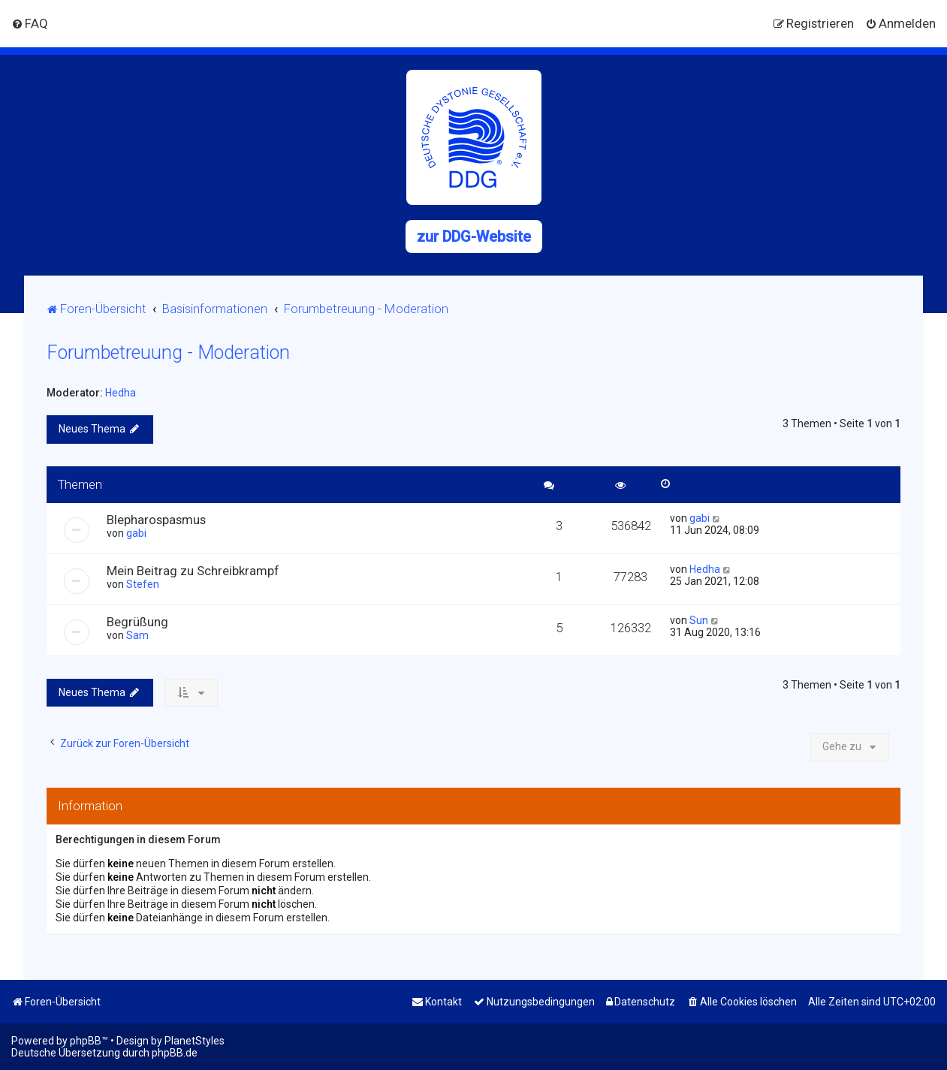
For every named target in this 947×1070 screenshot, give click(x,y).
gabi (136, 533)
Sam (137, 635)
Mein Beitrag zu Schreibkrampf (193, 570)
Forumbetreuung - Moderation (168, 352)
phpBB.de (175, 1053)
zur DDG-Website (474, 237)
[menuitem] (29, 23)
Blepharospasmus (156, 519)
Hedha (120, 393)
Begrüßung (137, 621)
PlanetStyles (194, 1041)
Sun (698, 620)
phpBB (85, 1041)
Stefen (142, 584)
